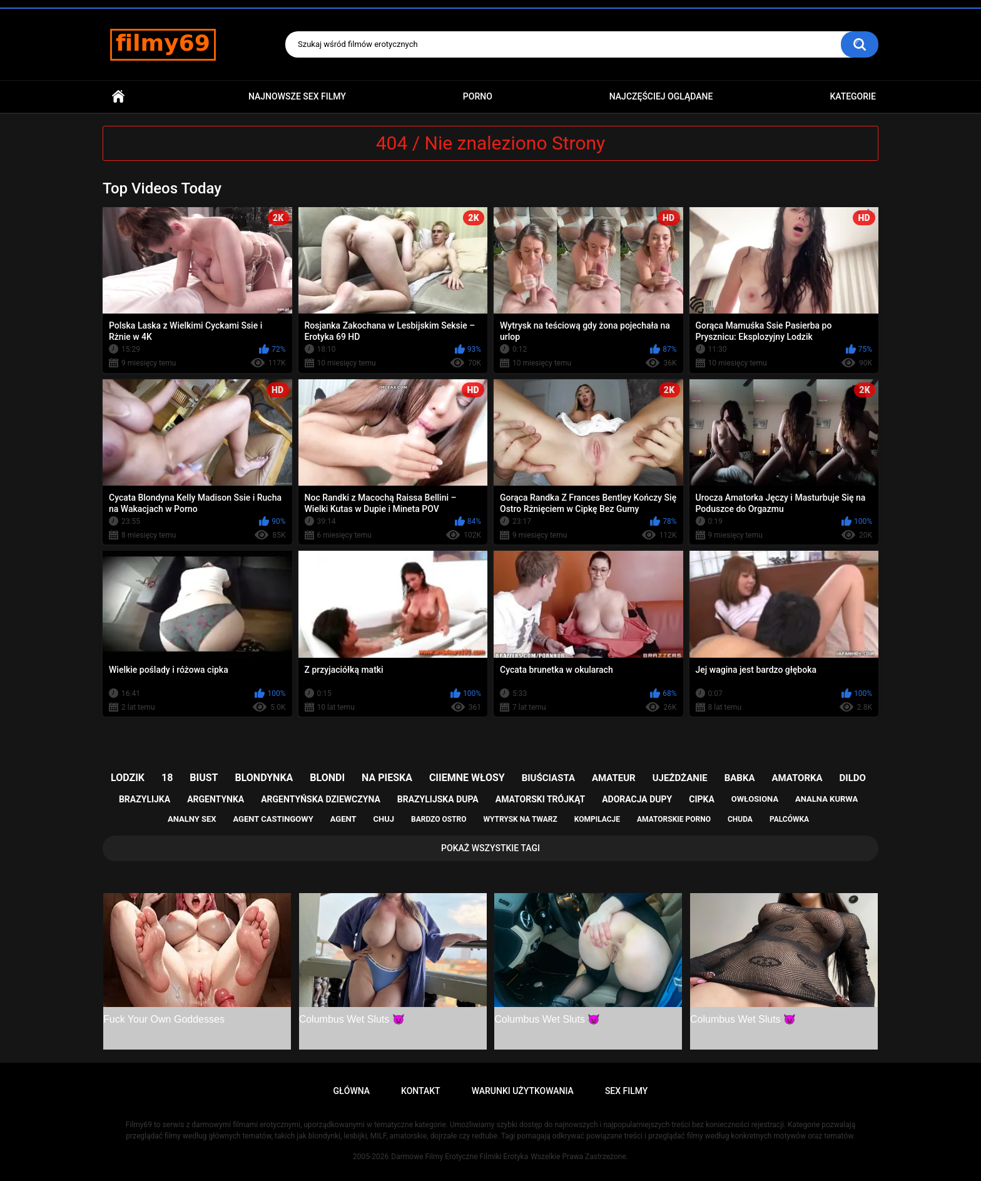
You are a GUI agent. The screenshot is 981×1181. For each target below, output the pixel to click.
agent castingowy (273, 819)
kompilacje (597, 819)
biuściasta (548, 778)
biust (204, 778)
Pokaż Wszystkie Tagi (490, 848)
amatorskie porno (674, 819)
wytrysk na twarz (520, 819)
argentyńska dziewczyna (320, 799)
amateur (614, 778)
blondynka (264, 778)
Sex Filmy (626, 1091)
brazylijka (144, 799)
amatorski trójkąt (540, 799)
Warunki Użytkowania (523, 1091)
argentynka (215, 799)
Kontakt (420, 1091)
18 (167, 778)
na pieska (387, 778)
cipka (701, 799)
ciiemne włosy (467, 778)
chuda (740, 819)
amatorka (796, 778)
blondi (327, 778)
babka (739, 778)
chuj (384, 819)
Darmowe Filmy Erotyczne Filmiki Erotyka (459, 1156)
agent (343, 819)
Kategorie (853, 96)
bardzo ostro (439, 819)
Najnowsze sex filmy (297, 96)
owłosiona (754, 799)
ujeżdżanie (680, 778)
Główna (118, 97)
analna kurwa (826, 799)
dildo (853, 778)
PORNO (477, 96)
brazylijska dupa (438, 799)
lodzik (128, 778)
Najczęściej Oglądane (661, 96)
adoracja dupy (637, 799)
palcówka (789, 819)
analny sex (192, 819)
